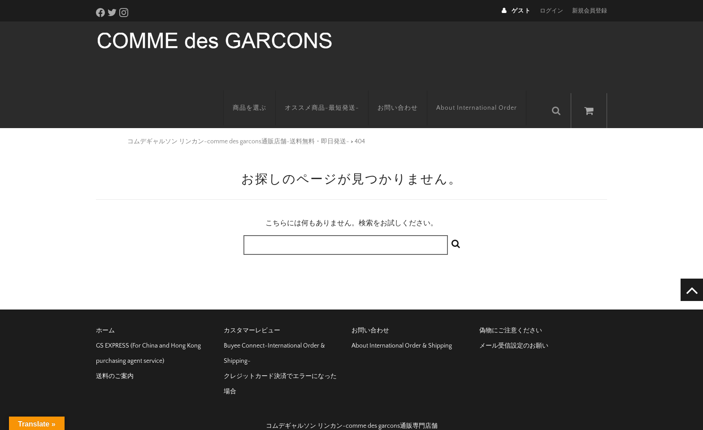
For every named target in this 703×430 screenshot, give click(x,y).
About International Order (485, 96)
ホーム (105, 316)
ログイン (551, 11)
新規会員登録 (589, 11)
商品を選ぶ (258, 96)
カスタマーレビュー (252, 316)
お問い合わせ (406, 96)
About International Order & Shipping (402, 331)
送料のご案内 (115, 362)
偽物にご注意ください (510, 316)
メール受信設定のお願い (513, 331)
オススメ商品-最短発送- (331, 96)
